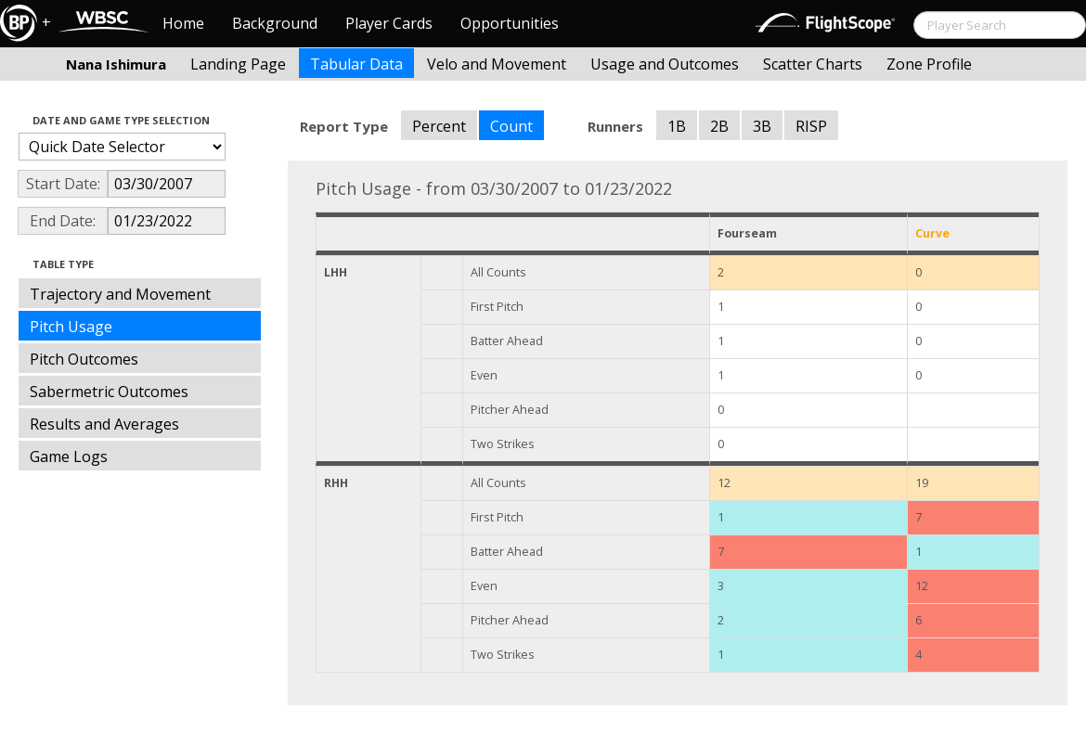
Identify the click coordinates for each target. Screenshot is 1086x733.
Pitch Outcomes (84, 359)
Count (511, 126)
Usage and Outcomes (664, 64)
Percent (439, 126)
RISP (811, 126)
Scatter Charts (812, 64)
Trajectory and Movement (120, 294)
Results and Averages (104, 424)
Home (183, 23)
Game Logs (69, 456)
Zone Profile (929, 64)
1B (676, 126)
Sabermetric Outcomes (109, 391)
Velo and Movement (496, 64)
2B (719, 126)
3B (762, 126)
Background (274, 23)
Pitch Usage (71, 326)
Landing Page (238, 64)
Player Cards (389, 23)
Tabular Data (356, 64)
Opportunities (509, 23)
